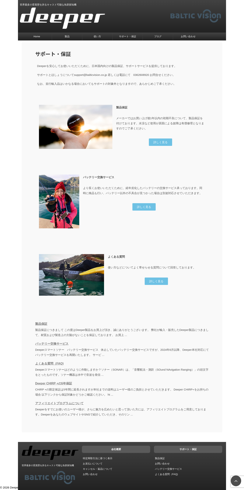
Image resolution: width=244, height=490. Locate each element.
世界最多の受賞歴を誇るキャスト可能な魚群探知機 (48, 464)
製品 (67, 36)
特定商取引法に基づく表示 (97, 457)
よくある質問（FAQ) (49, 363)
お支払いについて (93, 462)
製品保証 (41, 323)
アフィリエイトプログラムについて (59, 403)
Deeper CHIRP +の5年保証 (53, 383)
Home (36, 36)
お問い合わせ (188, 36)
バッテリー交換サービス (51, 343)
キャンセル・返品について (97, 468)
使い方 (97, 36)
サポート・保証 (127, 36)
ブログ (158, 36)
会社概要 (116, 448)
